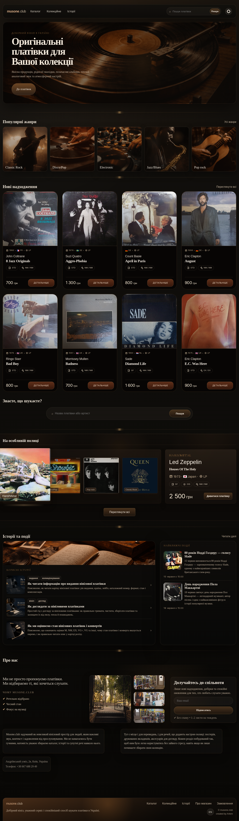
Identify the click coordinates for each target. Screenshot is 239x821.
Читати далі (229, 536)
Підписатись (203, 710)
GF (130, 370)
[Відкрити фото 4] (149, 716)
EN (210, 812)
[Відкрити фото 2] (149, 682)
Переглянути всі (226, 186)
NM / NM (27, 267)
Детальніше (41, 283)
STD (12, 267)
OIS (186, 484)
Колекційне (54, 11)
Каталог (35, 11)
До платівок (23, 89)
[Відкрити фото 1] (110, 699)
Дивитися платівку (218, 496)
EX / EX (205, 370)
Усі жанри (230, 121)
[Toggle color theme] (228, 11)
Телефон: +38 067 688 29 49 (21, 766)
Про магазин (203, 803)
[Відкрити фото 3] (149, 699)
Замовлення (225, 803)
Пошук (215, 11)
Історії (71, 11)
